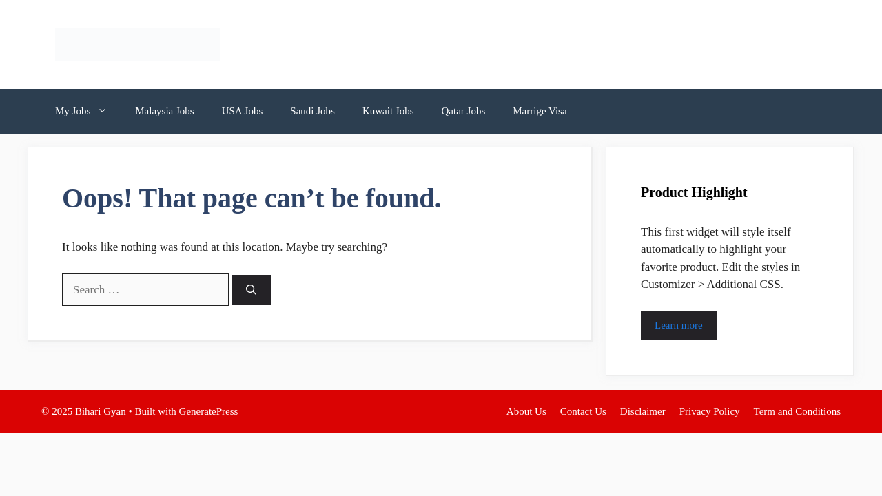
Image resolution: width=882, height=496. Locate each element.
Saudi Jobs (312, 110)
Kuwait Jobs (388, 110)
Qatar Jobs (463, 110)
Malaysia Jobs (164, 110)
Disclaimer (643, 411)
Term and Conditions (797, 411)
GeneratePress (208, 411)
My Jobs (88, 111)
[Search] (251, 290)
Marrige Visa (539, 110)
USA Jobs (242, 110)
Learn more (679, 325)
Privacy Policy (709, 411)
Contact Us (583, 411)
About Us (526, 411)
